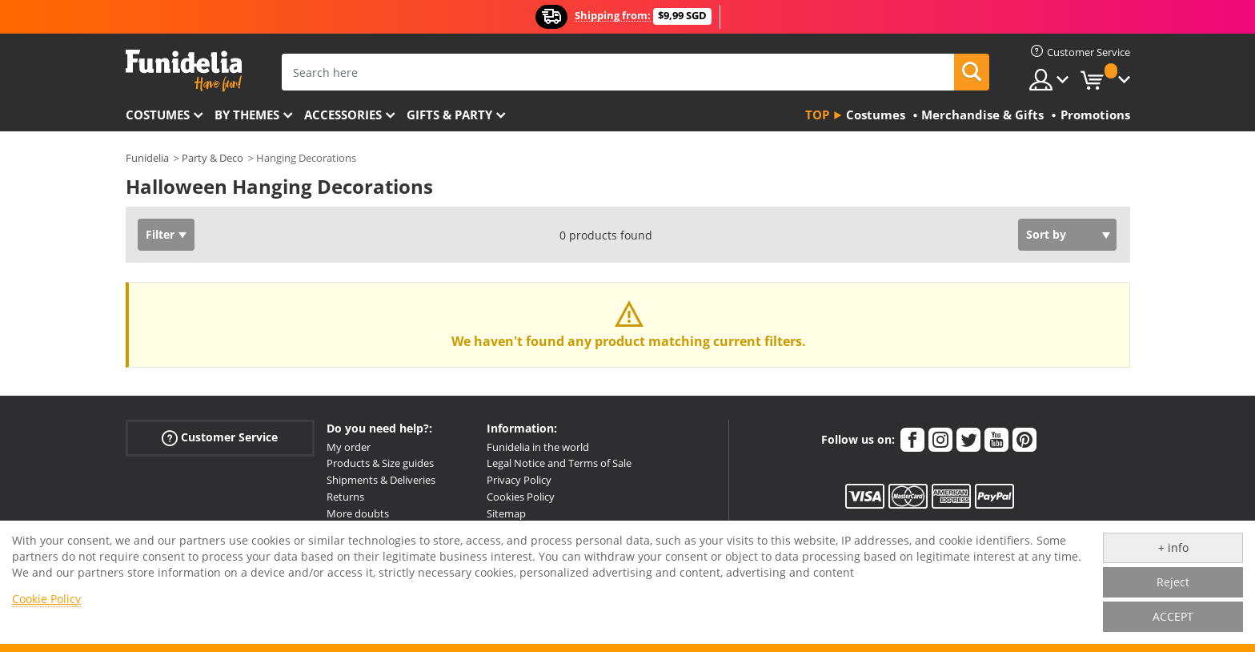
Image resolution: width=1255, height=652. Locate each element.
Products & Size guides (380, 463)
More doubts (358, 513)
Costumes (158, 115)
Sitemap (506, 513)
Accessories (343, 115)
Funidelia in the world (538, 447)
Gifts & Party (449, 115)
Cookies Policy (521, 496)
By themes (247, 115)
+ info (1173, 547)
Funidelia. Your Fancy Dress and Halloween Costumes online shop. (184, 71)
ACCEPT (1173, 616)
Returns (345, 496)
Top (817, 115)
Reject (1173, 582)
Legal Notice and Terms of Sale (559, 463)
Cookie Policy (46, 598)
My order (349, 447)
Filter (160, 234)
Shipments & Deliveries (381, 480)
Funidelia (147, 158)
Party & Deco (212, 158)
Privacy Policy (519, 480)
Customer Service (220, 437)
